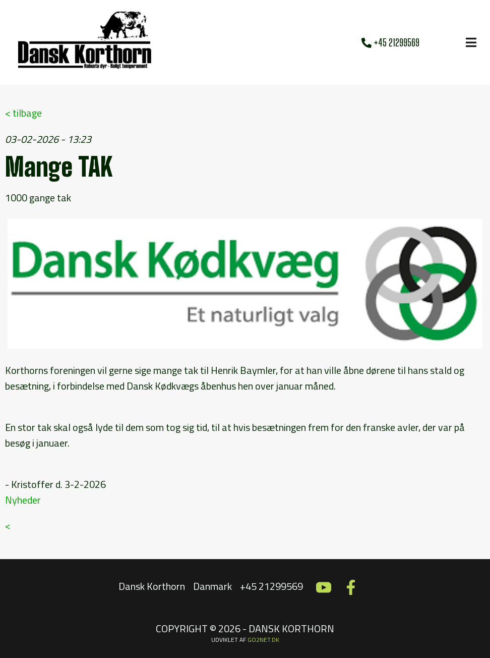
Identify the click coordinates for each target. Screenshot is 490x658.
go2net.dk (263, 639)
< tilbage (23, 113)
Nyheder (23, 500)
